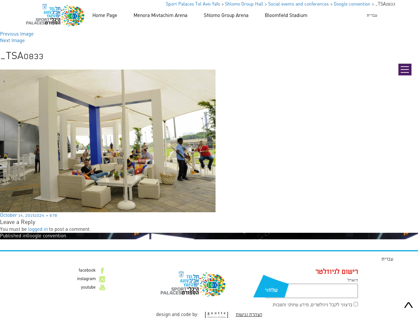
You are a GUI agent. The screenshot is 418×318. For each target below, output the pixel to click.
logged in (38, 229)
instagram (86, 279)
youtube (88, 288)
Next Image (12, 41)
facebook (87, 271)
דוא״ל (352, 280)
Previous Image (17, 34)
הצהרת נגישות (249, 314)
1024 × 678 (46, 215)
